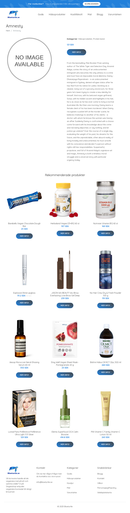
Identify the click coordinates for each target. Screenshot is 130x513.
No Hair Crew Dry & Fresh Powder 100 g (105, 296)
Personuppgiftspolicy (106, 490)
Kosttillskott (76, 15)
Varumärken (114, 15)
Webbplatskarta (104, 494)
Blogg (100, 15)
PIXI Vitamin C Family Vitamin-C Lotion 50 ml (105, 435)
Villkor (100, 485)
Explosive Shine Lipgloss (24, 295)
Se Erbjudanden (91, 4)
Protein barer (99, 41)
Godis (41, 15)
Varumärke (72, 494)
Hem (8, 33)
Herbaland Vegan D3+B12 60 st (65, 225)
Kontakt (100, 480)
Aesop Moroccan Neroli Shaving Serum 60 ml (24, 365)
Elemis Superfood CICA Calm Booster (65, 435)
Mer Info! (76, 54)
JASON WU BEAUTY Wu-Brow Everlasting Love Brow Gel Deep (65, 296)
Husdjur (70, 485)
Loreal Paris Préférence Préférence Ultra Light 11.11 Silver (24, 435)
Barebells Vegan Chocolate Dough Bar (24, 227)
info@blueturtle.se (44, 484)
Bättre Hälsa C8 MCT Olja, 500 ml (105, 364)
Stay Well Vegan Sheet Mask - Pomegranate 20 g (65, 365)
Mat (90, 15)
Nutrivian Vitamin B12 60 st (105, 225)
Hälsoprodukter (57, 15)
